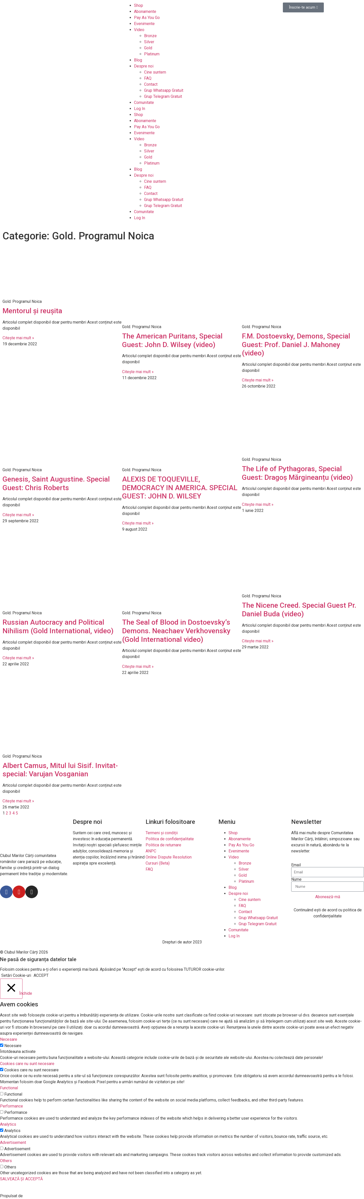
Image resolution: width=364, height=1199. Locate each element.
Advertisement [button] (13, 1142)
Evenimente (144, 23)
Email (296, 865)
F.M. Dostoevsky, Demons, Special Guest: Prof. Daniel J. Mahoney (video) (296, 344)
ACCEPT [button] (41, 975)
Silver (149, 41)
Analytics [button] (8, 1124)
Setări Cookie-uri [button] (16, 975)
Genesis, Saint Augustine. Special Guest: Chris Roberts (56, 483)
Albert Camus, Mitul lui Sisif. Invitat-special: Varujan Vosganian (60, 769)
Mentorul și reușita (32, 311)
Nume (296, 879)
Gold (148, 48)
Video (139, 29)
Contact (150, 84)
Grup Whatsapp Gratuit (163, 90)
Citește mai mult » (18, 337)
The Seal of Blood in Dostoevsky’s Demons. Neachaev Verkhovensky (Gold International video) (176, 630)
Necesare (12, 1046)
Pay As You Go (147, 17)
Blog (138, 60)
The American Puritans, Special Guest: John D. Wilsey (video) (172, 340)
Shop (138, 5)
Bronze (150, 35)
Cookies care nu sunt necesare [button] (27, 1063)
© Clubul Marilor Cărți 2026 (24, 952)
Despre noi (143, 66)
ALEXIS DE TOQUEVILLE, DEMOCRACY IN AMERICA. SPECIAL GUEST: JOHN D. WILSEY (179, 487)
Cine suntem (155, 72)
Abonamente (145, 11)
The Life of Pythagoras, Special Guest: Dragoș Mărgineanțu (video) (297, 473)
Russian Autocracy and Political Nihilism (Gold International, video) (58, 626)
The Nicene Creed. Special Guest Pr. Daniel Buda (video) (299, 609)
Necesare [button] (8, 1039)
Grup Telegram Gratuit (163, 96)
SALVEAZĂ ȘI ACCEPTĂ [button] (21, 1179)
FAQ (147, 78)
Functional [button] (9, 1087)
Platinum (152, 54)
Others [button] (6, 1160)
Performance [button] (11, 1106)
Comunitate (144, 102)
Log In (139, 108)
